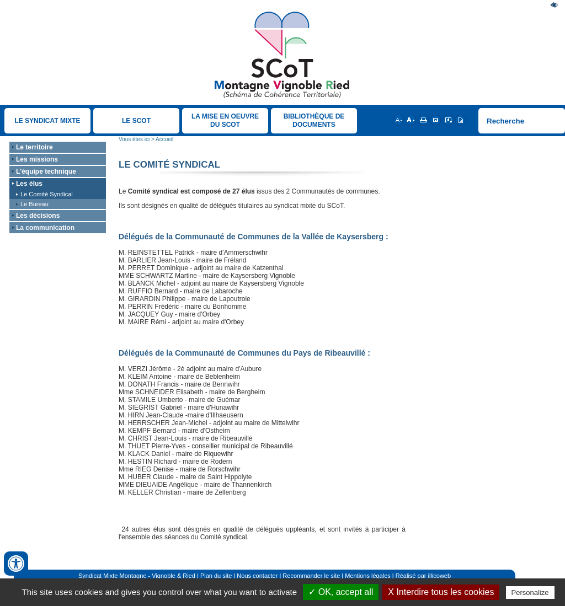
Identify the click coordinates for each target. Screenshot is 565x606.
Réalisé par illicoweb (423, 575)
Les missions (37, 159)
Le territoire (34, 147)
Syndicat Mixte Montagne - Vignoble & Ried (136, 575)
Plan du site (216, 575)
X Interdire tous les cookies (441, 592)
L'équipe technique (46, 171)
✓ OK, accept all (340, 592)
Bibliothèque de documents (314, 120)
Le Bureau (34, 204)
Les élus (29, 183)
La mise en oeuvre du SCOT (225, 120)
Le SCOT (136, 121)
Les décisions (38, 215)
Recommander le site (311, 575)
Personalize (530, 592)
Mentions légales (368, 575)
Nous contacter (257, 575)
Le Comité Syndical (46, 194)
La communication (45, 228)
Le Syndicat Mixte (47, 121)
